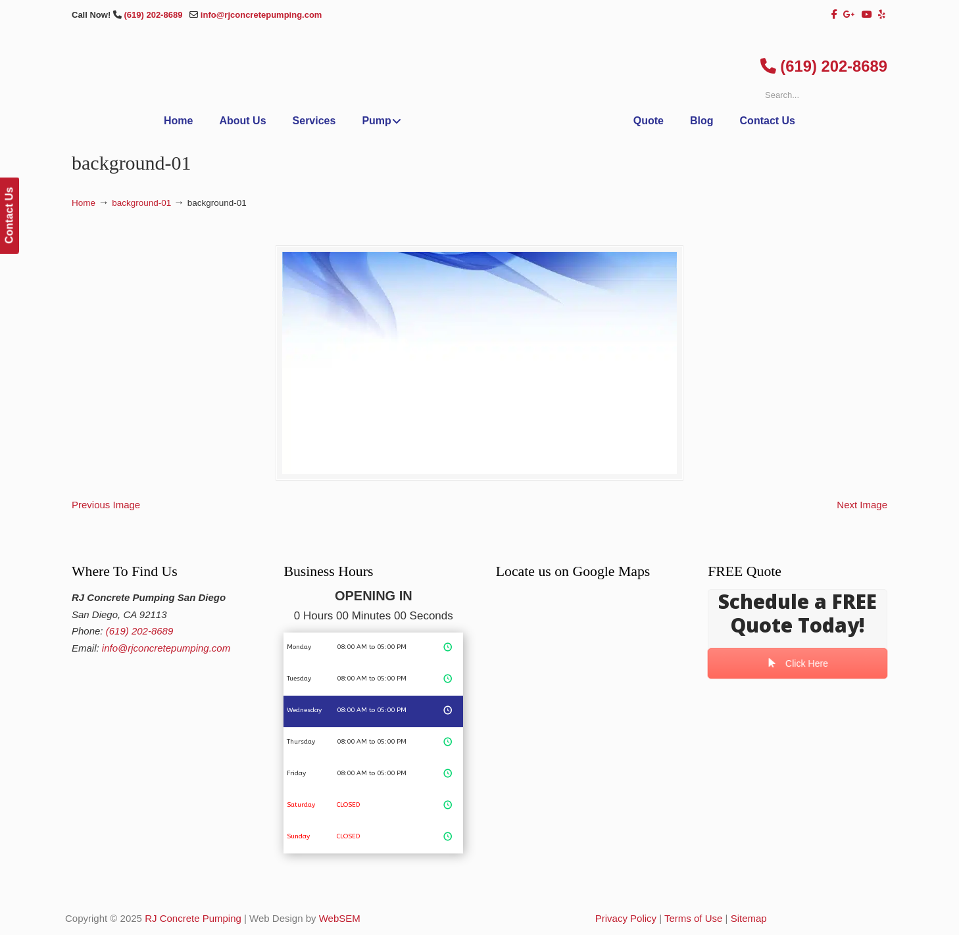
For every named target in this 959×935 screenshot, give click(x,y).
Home (83, 203)
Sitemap (749, 918)
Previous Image (106, 504)
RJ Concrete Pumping (193, 918)
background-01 (141, 203)
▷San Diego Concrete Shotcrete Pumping (479, 100)
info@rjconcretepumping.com (261, 15)
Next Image (862, 504)
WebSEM (339, 918)
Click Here (797, 664)
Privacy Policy (625, 918)
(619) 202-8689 (154, 15)
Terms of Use (693, 918)
